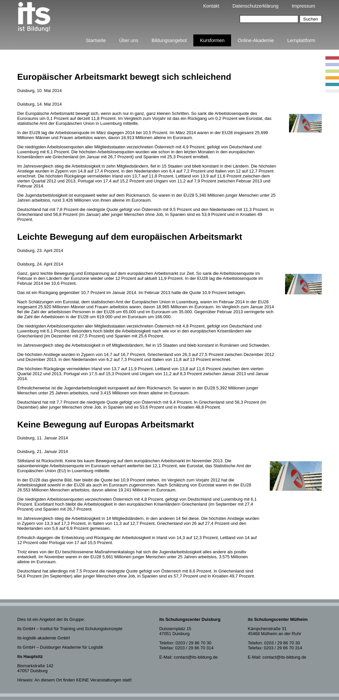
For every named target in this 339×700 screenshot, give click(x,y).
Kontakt (211, 6)
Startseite (96, 40)
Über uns (128, 40)
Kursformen (212, 40)
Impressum (303, 6)
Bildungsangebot (169, 40)
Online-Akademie (256, 40)
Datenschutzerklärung (255, 6)
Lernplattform (301, 40)
